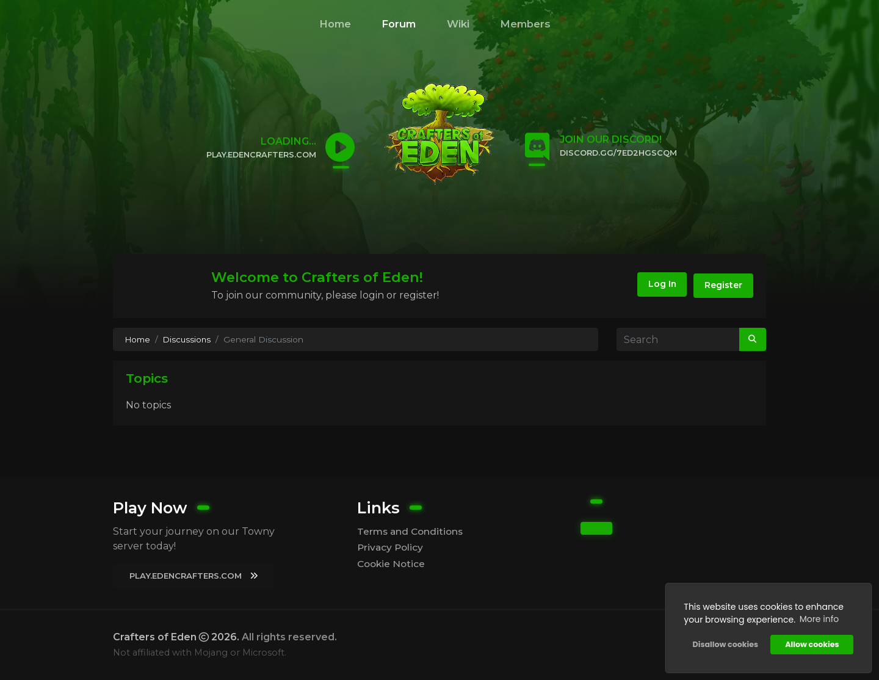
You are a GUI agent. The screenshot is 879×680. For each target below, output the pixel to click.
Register (722, 285)
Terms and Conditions (412, 531)
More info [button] (818, 618)
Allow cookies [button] (811, 643)
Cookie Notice (392, 564)
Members (525, 24)
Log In (656, 285)
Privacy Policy (391, 547)
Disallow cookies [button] (724, 643)
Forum (399, 24)
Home (335, 24)
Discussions (189, 339)
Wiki (458, 24)
